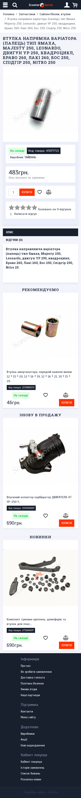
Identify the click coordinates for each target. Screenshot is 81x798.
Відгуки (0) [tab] (14, 240)
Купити (27, 192)
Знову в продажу (40, 415)
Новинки (40, 537)
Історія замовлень (32, 767)
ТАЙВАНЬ (30, 157)
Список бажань (30, 773)
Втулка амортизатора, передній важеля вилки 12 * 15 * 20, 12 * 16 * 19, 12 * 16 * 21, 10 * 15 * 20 (39, 376)
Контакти (27, 711)
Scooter (41, 5)
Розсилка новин (31, 779)
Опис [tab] (9, 232)
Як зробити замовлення (36, 672)
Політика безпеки (32, 683)
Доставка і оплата (33, 677)
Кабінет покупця (31, 761)
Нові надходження (33, 745)
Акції (24, 739)
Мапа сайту (28, 717)
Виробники (27, 733)
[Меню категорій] (6, 5)
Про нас (26, 666)
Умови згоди (29, 689)
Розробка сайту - (41, 792)
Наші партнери (30, 695)
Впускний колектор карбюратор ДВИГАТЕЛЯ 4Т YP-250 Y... (39, 499)
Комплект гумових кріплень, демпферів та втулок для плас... (36, 621)
